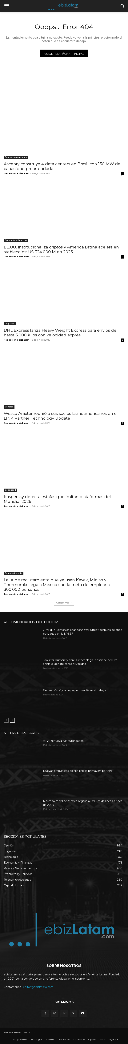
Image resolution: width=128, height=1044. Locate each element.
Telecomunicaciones (16, 157)
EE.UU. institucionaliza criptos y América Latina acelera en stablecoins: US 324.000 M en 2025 (61, 249)
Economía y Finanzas (16, 240)
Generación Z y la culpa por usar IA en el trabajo (74, 690)
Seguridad (10, 490)
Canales (9, 407)
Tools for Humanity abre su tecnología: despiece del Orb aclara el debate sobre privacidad (80, 662)
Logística (9, 323)
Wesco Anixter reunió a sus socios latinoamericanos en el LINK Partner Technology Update (61, 416)
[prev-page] (6, 720)
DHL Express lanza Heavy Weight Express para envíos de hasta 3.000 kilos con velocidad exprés (60, 332)
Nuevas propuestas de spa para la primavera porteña (78, 771)
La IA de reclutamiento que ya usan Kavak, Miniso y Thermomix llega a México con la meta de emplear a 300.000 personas (57, 584)
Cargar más (64, 602)
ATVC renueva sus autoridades (63, 741)
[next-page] (12, 720)
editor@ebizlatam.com (38, 987)
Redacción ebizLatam (16, 173)
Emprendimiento (13, 573)
